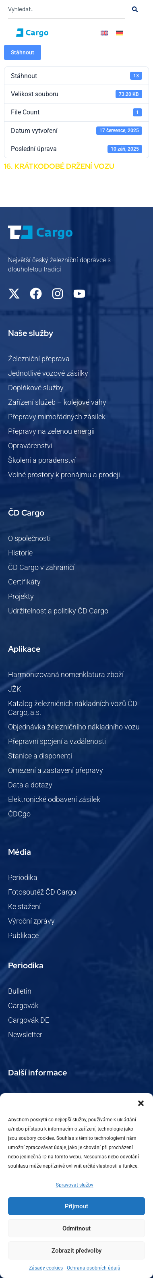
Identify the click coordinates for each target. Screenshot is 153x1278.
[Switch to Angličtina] (104, 33)
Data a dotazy (30, 785)
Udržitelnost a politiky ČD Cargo (58, 611)
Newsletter (25, 1034)
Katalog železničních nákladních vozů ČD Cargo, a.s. (72, 708)
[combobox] (66, 9)
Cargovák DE (28, 1020)
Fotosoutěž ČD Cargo (42, 892)
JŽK (14, 689)
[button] (141, 1103)
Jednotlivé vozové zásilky (48, 373)
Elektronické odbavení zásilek (54, 799)
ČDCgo (19, 814)
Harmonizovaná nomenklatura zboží (66, 674)
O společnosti (29, 538)
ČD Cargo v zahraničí (41, 567)
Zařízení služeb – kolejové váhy (57, 402)
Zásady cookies (46, 1268)
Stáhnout (22, 52)
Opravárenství (30, 445)
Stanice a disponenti (40, 756)
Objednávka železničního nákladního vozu (74, 727)
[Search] (135, 9)
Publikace (23, 935)
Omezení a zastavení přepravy (55, 770)
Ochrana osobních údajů (93, 1268)
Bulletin (19, 991)
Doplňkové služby (36, 387)
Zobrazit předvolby (76, 1250)
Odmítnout (76, 1228)
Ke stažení (24, 906)
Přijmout (76, 1206)
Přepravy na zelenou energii (51, 431)
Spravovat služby (74, 1185)
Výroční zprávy (31, 921)
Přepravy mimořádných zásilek (56, 416)
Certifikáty (24, 582)
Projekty (21, 596)
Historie (20, 553)
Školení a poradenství (42, 460)
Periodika (22, 877)
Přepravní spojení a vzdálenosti (57, 741)
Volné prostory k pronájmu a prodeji (64, 474)
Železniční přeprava (39, 358)
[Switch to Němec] (119, 33)
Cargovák (23, 1005)
